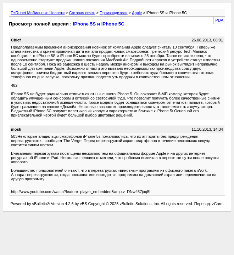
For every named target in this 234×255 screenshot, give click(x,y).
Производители (114, 13)
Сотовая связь (82, 13)
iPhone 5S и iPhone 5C (98, 24)
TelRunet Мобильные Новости (38, 13)
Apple (137, 13)
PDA (219, 20)
